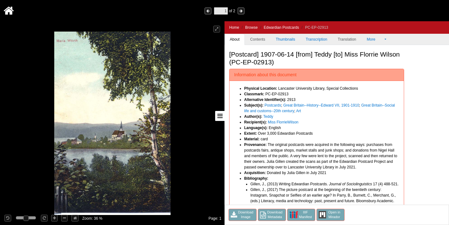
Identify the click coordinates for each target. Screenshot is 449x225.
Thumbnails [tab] (285, 39)
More (375, 39)
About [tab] (234, 39)
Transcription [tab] (316, 39)
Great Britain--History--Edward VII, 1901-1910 (321, 105)
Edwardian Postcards (281, 27)
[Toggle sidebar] (219, 116)
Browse (251, 27)
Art (298, 111)
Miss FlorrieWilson (283, 122)
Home (234, 27)
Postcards (272, 105)
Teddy (268, 116)
